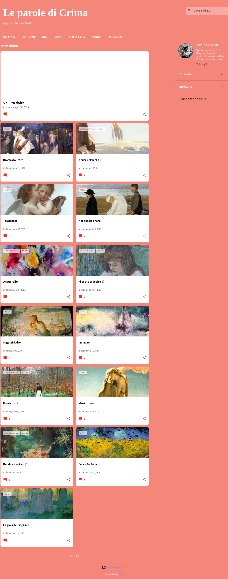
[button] (144, 114)
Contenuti (28, 37)
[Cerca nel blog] (210, 11)
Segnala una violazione (192, 98)
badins (121, 574)
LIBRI (44, 37)
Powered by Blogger (114, 567)
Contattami (115, 37)
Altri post (75, 556)
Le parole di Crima (45, 12)
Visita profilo (201, 64)
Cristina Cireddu (207, 45)
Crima (58, 37)
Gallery (96, 37)
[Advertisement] (162, 91)
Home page (9, 37)
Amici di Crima (77, 37)
